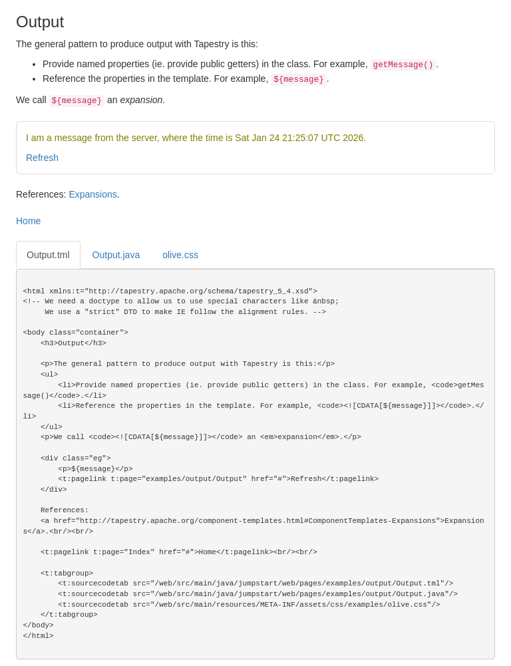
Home (28, 221)
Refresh (42, 157)
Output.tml (48, 255)
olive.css (180, 255)
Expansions (92, 194)
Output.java (116, 255)
